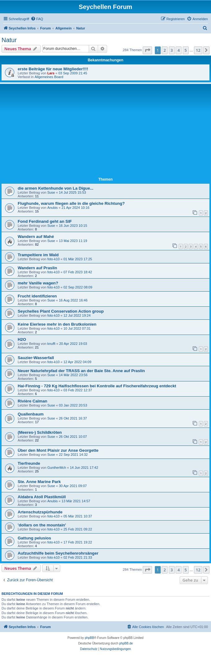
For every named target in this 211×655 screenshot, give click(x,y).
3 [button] (172, 50)
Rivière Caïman (32, 401)
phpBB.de (126, 643)
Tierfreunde (29, 463)
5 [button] (186, 50)
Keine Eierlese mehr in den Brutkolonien (57, 324)
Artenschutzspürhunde (40, 512)
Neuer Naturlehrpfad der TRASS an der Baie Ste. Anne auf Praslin (81, 370)
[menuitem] (37, 19)
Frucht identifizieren (37, 296)
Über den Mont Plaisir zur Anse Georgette (58, 450)
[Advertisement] (105, 131)
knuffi (51, 343)
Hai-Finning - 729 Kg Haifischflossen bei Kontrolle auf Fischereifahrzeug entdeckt (97, 386)
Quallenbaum (31, 414)
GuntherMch (56, 467)
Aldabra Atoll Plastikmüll (42, 497)
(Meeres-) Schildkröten (40, 432)
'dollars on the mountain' (42, 525)
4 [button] (178, 50)
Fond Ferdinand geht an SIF (45, 221)
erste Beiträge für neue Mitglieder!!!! (53, 69)
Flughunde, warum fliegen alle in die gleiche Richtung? (71, 203)
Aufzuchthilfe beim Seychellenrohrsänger (58, 553)
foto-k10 (53, 259)
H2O (22, 339)
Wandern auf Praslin (37, 268)
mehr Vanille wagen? (38, 283)
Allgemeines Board (48, 77)
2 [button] (165, 50)
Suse (51, 192)
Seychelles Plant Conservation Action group (61, 311)
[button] (147, 50)
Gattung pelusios (34, 538)
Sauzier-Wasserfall (36, 357)
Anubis (52, 207)
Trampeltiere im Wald (38, 255)
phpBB (89, 638)
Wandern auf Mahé (36, 236)
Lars (50, 73)
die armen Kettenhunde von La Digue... (55, 188)
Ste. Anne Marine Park (39, 481)
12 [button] (198, 50)
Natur (9, 40)
